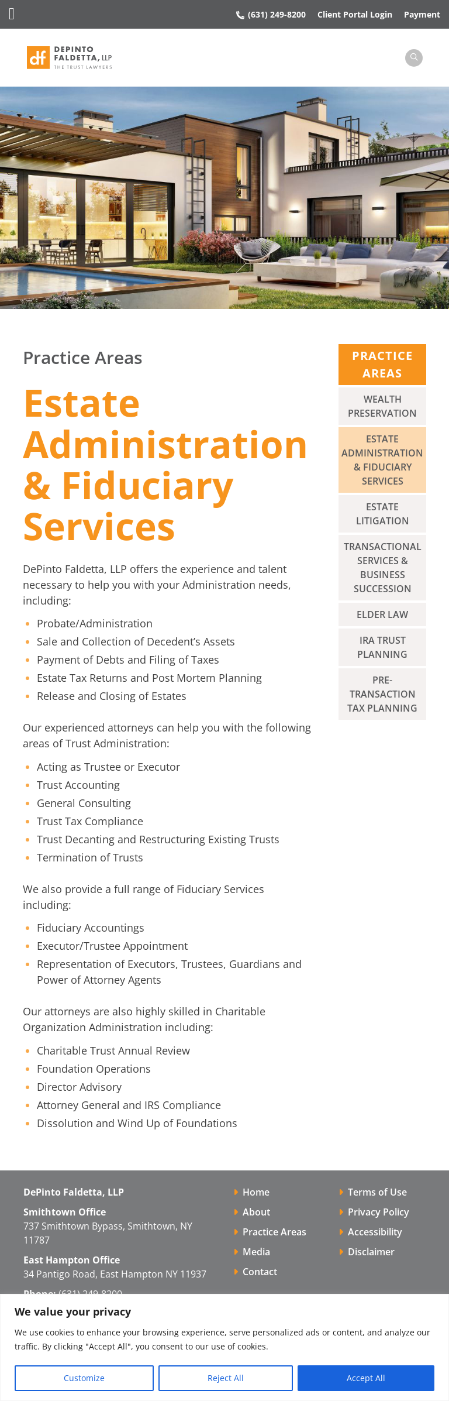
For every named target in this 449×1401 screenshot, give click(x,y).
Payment (422, 14)
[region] (224, 1347)
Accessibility (375, 1232)
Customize (84, 1377)
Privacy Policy (378, 1212)
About (256, 1212)
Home (256, 1192)
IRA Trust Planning (382, 647)
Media (256, 1252)
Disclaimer (371, 1252)
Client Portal (354, 14)
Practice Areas (274, 1232)
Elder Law (382, 615)
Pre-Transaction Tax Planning (382, 694)
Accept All (366, 1377)
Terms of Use (377, 1192)
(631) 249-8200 (271, 14)
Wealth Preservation (382, 406)
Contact (260, 1272)
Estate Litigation (382, 514)
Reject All (226, 1377)
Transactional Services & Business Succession (383, 568)
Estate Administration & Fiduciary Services (382, 460)
